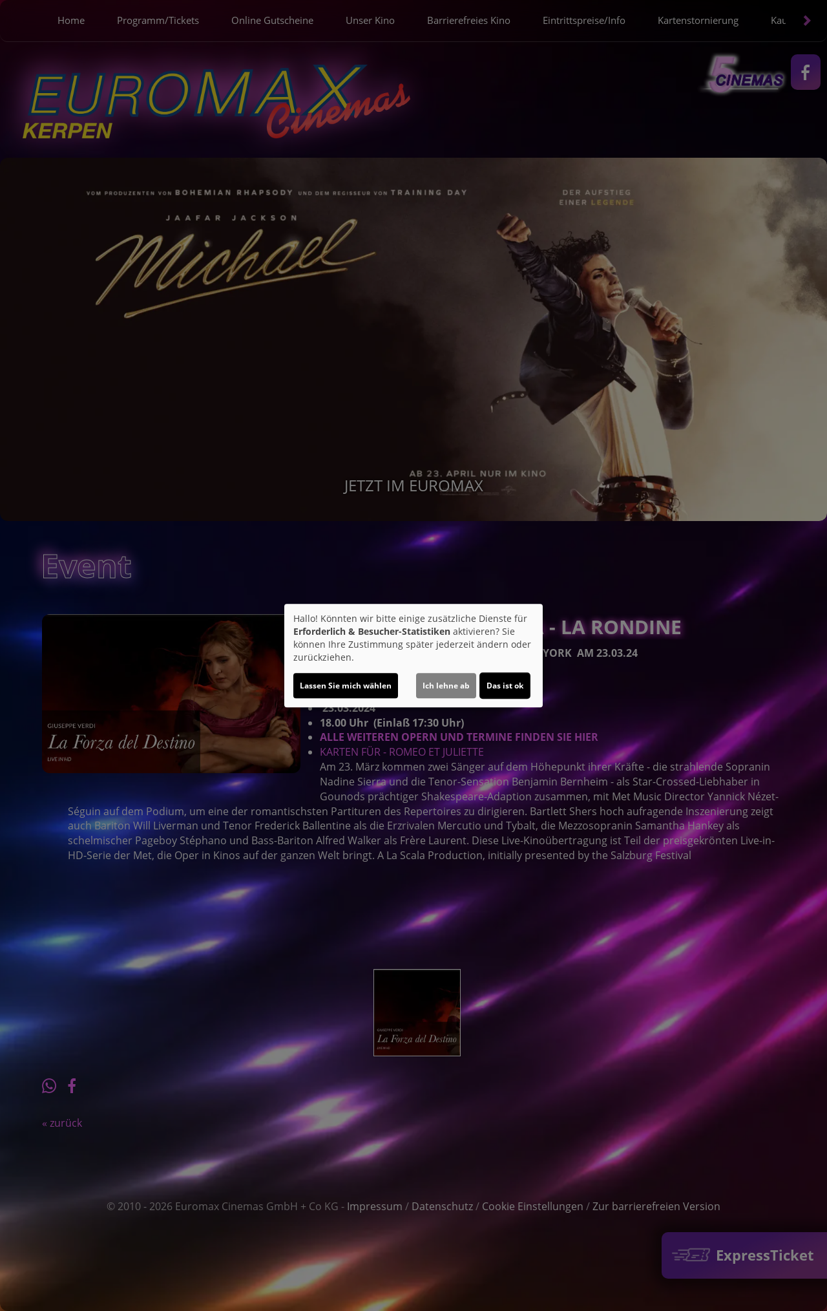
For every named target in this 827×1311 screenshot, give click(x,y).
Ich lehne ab (446, 685)
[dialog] (413, 655)
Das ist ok (505, 685)
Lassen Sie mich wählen (346, 685)
